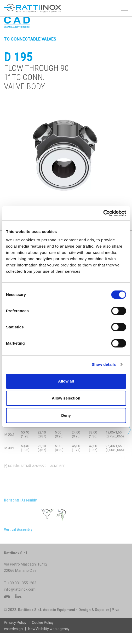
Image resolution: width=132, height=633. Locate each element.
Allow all (66, 381)
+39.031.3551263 (22, 587)
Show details (104, 364)
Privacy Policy (15, 622)
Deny (66, 415)
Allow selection (66, 398)
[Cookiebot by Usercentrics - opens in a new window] (103, 213)
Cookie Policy (43, 622)
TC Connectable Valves (30, 39)
